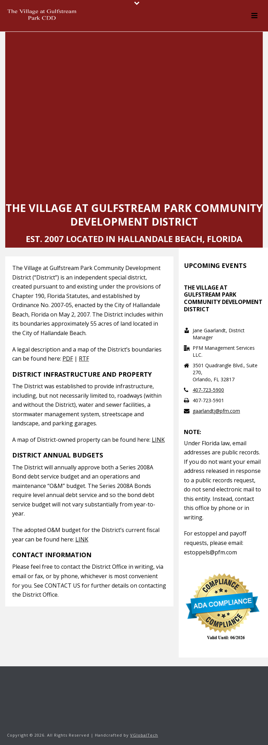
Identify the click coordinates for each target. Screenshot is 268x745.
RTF (84, 358)
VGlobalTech (144, 735)
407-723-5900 (208, 390)
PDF (67, 358)
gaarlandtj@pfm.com (216, 411)
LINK (158, 440)
